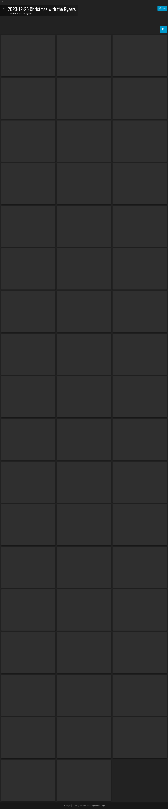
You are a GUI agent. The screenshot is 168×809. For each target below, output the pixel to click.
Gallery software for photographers (87, 806)
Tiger (103, 806)
